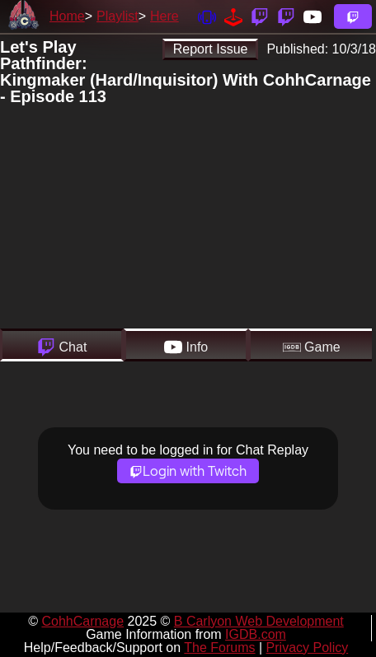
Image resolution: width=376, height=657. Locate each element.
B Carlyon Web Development (259, 621)
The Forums (219, 648)
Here (164, 16)
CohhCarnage (82, 621)
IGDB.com (255, 634)
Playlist (117, 16)
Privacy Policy (307, 648)
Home (67, 16)
